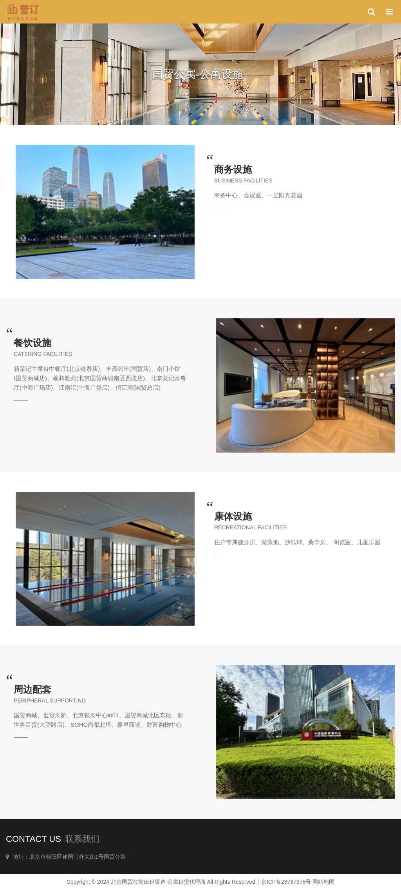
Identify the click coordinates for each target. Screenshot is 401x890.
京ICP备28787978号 (286, 882)
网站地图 (323, 882)
